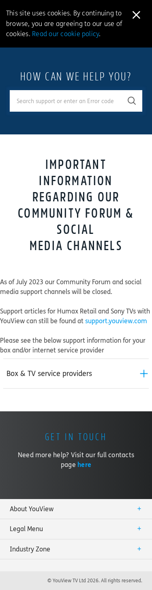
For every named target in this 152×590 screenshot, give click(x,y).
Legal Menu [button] (26, 529)
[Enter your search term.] (66, 101)
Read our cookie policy (65, 34)
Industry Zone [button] (30, 549)
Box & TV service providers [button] (49, 373)
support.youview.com (116, 321)
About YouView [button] (32, 509)
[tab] (76, 373)
